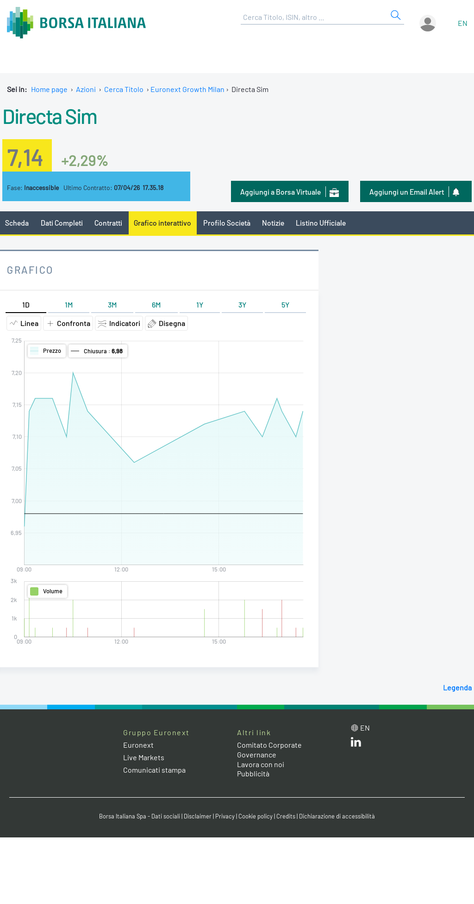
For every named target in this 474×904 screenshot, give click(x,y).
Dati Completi (62, 222)
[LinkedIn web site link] (356, 743)
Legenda (457, 687)
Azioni (86, 89)
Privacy (225, 816)
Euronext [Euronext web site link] (138, 744)
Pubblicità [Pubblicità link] (253, 773)
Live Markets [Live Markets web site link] (143, 757)
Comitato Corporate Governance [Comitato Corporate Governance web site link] (269, 749)
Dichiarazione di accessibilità (337, 816)
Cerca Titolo (123, 89)
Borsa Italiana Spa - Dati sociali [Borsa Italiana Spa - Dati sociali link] (139, 816)
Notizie (273, 222)
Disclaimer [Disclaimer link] (198, 816)
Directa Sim (49, 115)
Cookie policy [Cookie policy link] (255, 816)
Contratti (108, 222)
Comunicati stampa (154, 769)
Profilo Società (226, 222)
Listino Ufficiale (321, 222)
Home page (49, 89)
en (463, 22)
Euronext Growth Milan (187, 89)
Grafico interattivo (162, 222)
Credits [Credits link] (285, 816)
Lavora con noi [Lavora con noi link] (260, 764)
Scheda (17, 222)
